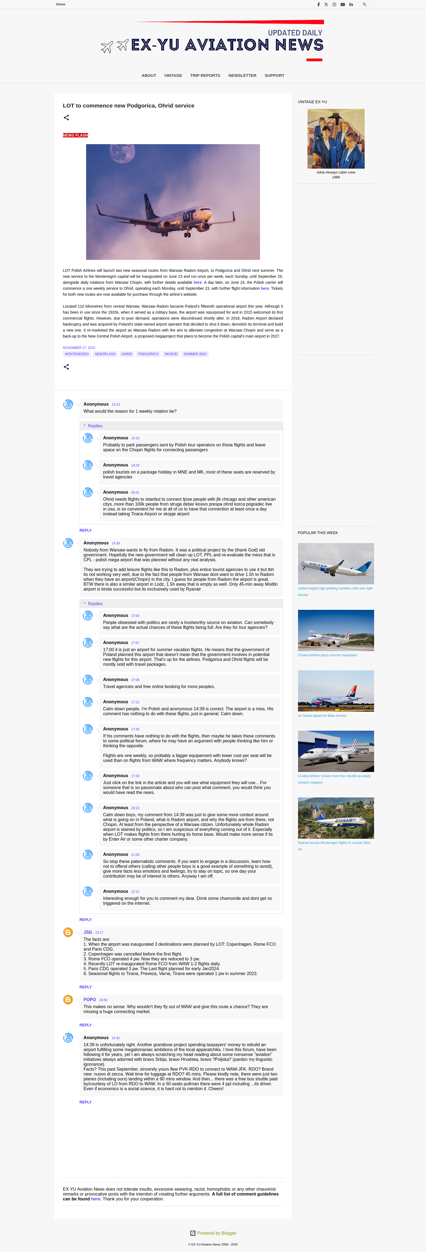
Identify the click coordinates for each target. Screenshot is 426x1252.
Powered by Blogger (213, 1233)
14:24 (135, 465)
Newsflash (105, 354)
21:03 (135, 855)
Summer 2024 (195, 354)
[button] (66, 117)
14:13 (116, 404)
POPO (90, 999)
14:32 (116, 1038)
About (149, 75)
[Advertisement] (336, 269)
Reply (86, 530)
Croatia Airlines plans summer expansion (327, 655)
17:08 (135, 680)
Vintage (173, 75)
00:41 (135, 492)
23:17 (99, 933)
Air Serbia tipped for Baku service (322, 716)
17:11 (135, 702)
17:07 (135, 643)
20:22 (135, 808)
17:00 (135, 616)
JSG (88, 932)
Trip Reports (205, 75)
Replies (95, 426)
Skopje (171, 354)
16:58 (103, 1000)
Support (274, 75)
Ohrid (127, 354)
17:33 (135, 776)
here (96, 1199)
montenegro (77, 354)
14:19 (135, 438)
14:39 (116, 543)
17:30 (135, 729)
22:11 (135, 892)
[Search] (364, 4)
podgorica (148, 354)
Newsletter (242, 75)
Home (60, 4)
